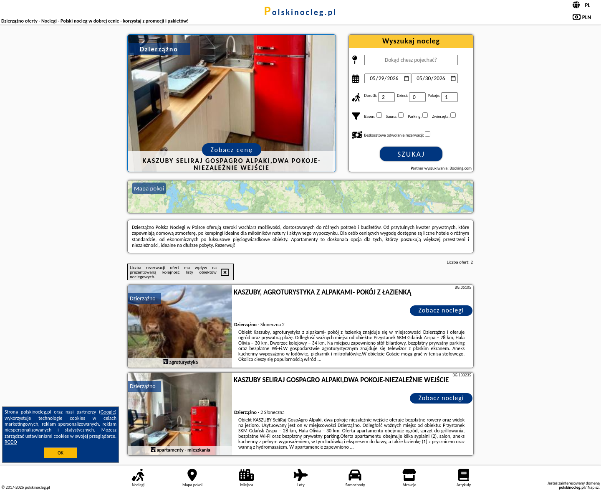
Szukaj (411, 154)
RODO (11, 442)
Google (108, 412)
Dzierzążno (143, 298)
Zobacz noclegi (441, 310)
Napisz (593, 487)
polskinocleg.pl (300, 12)
